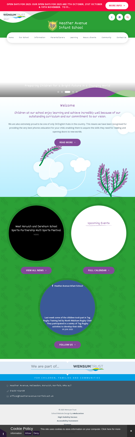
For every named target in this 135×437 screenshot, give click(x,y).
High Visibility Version (67, 417)
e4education (78, 413)
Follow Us (66, 344)
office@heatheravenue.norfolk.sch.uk (32, 396)
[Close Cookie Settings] (131, 431)
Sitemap (67, 424)
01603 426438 (17, 391)
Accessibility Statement (67, 421)
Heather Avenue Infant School (67, 286)
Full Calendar (97, 270)
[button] (3, 432)
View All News (35, 270)
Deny (36, 433)
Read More (66, 142)
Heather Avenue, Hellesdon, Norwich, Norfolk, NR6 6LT (41, 385)
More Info (117, 5)
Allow (28, 433)
